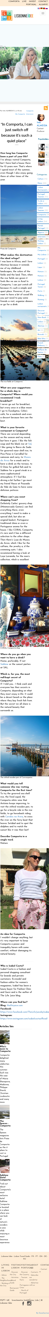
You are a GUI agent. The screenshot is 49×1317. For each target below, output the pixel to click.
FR (32, 1256)
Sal (29, 444)
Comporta (29, 111)
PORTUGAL (31, 5)
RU (24, 1259)
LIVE (24, 1)
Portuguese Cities (24, 1286)
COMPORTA (14, 1)
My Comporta (20, 114)
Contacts (34, 1272)
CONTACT (43, 1)
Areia (20, 816)
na (15, 816)
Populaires (41, 139)
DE (45, 1256)
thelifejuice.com (15, 1005)
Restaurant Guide (14, 1289)
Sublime (4, 664)
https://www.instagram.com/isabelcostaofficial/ (24, 1019)
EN (41, 1256)
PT (37, 1256)
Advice (4, 1275)
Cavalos (9, 816)
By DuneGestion (42, 1313)
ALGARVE (43, 5)
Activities (14, 1277)
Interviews (29, 114)
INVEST (32, 1)
